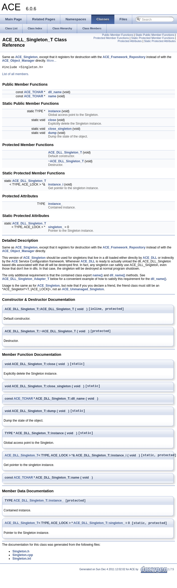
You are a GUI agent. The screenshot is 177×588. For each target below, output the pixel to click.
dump (52, 133)
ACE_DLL (150, 258)
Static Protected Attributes (160, 41)
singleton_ (56, 228)
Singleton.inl (21, 566)
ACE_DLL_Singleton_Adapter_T (25, 279)
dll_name (55, 93)
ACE (14, 262)
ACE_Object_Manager (18, 60)
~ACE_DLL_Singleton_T (66, 162)
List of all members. (15, 75)
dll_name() (117, 276)
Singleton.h (20, 558)
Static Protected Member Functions (152, 37)
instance (54, 112)
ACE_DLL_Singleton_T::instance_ (38, 507)
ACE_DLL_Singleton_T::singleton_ (98, 530)
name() (98, 276)
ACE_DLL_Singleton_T (65, 153)
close (52, 121)
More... (51, 60)
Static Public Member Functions (154, 34)
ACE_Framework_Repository (124, 57)
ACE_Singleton (26, 57)
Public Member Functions (117, 34)
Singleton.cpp (22, 562)
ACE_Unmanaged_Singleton (83, 290)
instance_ (55, 204)
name (52, 97)
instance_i (55, 185)
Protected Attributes (130, 41)
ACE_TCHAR (33, 93)
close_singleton (60, 129)
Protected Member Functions (111, 37)
